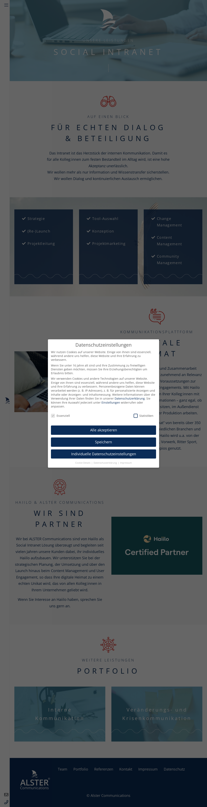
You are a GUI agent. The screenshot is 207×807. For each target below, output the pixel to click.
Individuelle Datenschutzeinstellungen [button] (103, 453)
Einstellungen (110, 402)
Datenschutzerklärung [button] (105, 462)
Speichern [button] (103, 441)
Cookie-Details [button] (83, 462)
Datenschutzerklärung (130, 398)
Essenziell (60, 416)
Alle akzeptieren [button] (103, 430)
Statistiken (143, 416)
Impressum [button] (126, 462)
